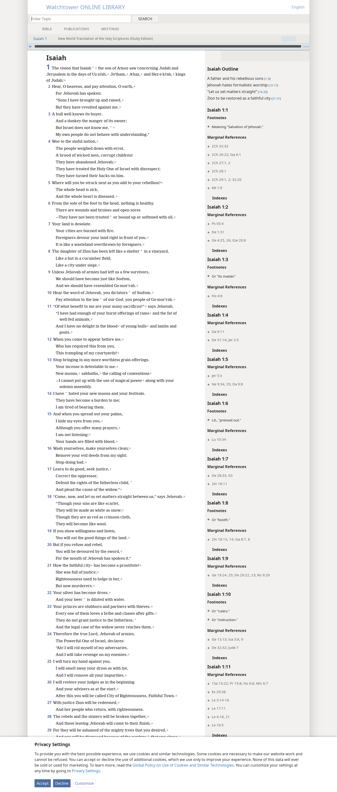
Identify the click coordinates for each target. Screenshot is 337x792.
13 (49, 359)
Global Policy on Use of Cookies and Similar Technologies (183, 765)
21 (49, 571)
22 (49, 598)
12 (49, 339)
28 (49, 722)
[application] (168, 46)
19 (49, 537)
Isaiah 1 (38, 38)
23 (49, 612)
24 (49, 639)
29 (49, 736)
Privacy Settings (86, 770)
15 (49, 413)
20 (49, 550)
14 (49, 393)
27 (49, 708)
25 (49, 667)
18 (49, 496)
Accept (43, 783)
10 (49, 292)
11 (49, 306)
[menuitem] (304, 18)
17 (49, 469)
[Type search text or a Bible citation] (78, 18)
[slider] (168, 46)
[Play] (30, 46)
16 (49, 448)
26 (49, 688)
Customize (84, 783)
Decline (61, 783)
